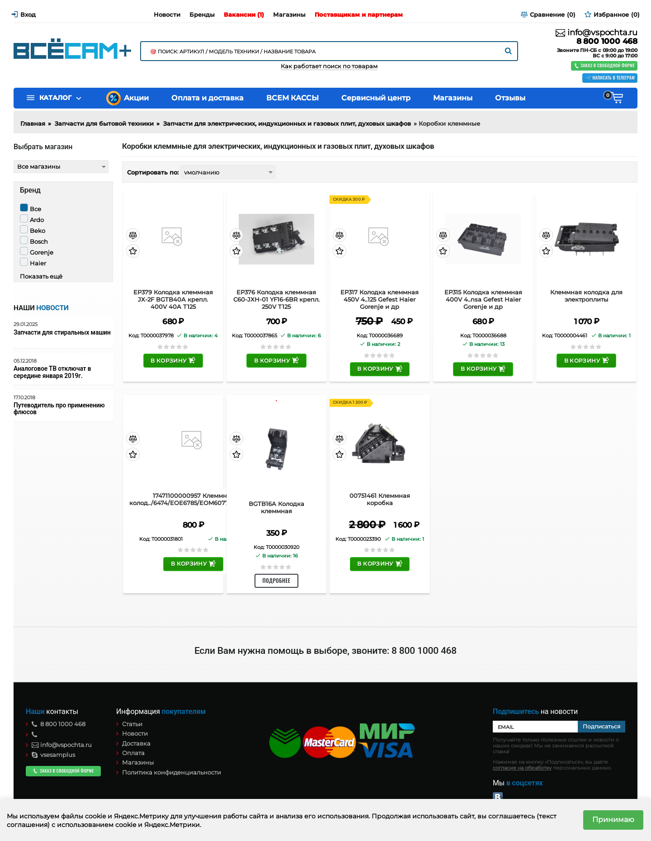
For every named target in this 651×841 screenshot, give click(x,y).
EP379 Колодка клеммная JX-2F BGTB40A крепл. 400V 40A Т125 (173, 299)
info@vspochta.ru (596, 33)
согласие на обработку (522, 768)
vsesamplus (53, 754)
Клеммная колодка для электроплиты (586, 296)
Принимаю (613, 819)
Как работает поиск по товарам (329, 66)
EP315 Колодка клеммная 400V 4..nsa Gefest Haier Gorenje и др (483, 299)
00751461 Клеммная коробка (379, 499)
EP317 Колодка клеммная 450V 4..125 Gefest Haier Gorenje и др (379, 299)
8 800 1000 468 (606, 41)
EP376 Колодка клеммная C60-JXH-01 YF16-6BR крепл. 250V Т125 (276, 299)
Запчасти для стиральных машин (62, 332)
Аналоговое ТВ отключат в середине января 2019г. (52, 372)
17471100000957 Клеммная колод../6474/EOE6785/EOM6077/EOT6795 (193, 499)
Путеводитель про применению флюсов (59, 409)
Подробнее (277, 580)
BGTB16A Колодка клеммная (276, 508)
